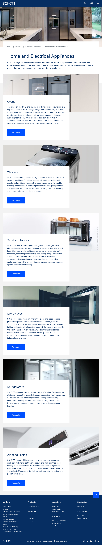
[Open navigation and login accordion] (91, 3)
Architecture (7, 506)
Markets (19, 47)
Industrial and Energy (10, 521)
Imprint (38, 541)
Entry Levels (56, 523)
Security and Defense (10, 529)
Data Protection (48, 541)
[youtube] (98, 541)
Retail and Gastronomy (10, 526)
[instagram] (87, 541)
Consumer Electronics (33, 47)
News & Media (82, 518)
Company (55, 506)
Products (16, 132)
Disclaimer (31, 541)
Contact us (80, 506)
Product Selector (33, 506)
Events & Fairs (82, 516)
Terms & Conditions (61, 541)
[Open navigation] (98, 3)
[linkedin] (91, 541)
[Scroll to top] (96, 495)
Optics (5, 524)
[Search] (85, 3)
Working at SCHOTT (58, 521)
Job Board (55, 526)
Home (9, 47)
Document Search (58, 511)
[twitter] (95, 541)
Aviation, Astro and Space (11, 511)
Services (31, 518)
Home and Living (8, 519)
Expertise (31, 516)
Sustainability (56, 509)
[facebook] (84, 541)
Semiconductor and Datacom (12, 531)
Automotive (6, 509)
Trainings (31, 521)
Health (5, 516)
